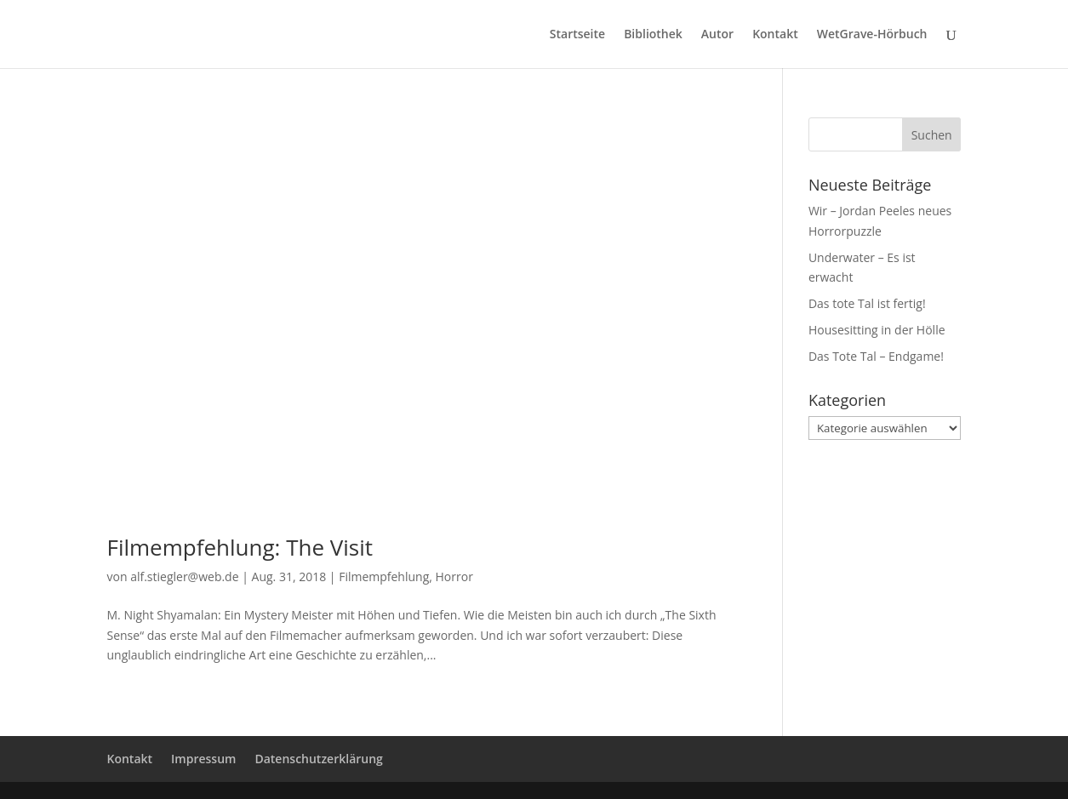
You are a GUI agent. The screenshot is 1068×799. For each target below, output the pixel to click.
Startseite (577, 35)
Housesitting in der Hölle (876, 330)
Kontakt (775, 35)
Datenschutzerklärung (318, 758)
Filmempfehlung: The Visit (240, 547)
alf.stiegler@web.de (184, 576)
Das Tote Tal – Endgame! (876, 356)
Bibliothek (653, 35)
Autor (717, 35)
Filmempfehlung (384, 576)
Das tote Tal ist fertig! (867, 303)
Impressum (203, 758)
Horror (454, 576)
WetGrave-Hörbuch (872, 35)
